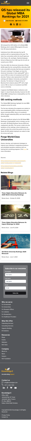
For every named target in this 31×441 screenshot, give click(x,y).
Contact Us (5, 417)
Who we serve (7, 302)
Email (6, 285)
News (3, 354)
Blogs (3, 337)
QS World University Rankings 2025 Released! (14, 253)
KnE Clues (5, 344)
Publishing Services (7, 323)
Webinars (4, 342)
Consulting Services (7, 326)
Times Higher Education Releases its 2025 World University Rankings (14, 194)
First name (8, 271)
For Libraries (5, 312)
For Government (6, 304)
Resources (6, 335)
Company (5, 349)
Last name (8, 278)
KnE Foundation (6, 358)
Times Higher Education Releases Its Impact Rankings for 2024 (14, 223)
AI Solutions (5, 331)
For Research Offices (8, 309)
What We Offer (7, 321)
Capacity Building (7, 328)
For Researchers (6, 314)
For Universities (6, 307)
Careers (4, 356)
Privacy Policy (6, 415)
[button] (11, 24)
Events (4, 340)
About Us (4, 351)
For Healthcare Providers (9, 317)
